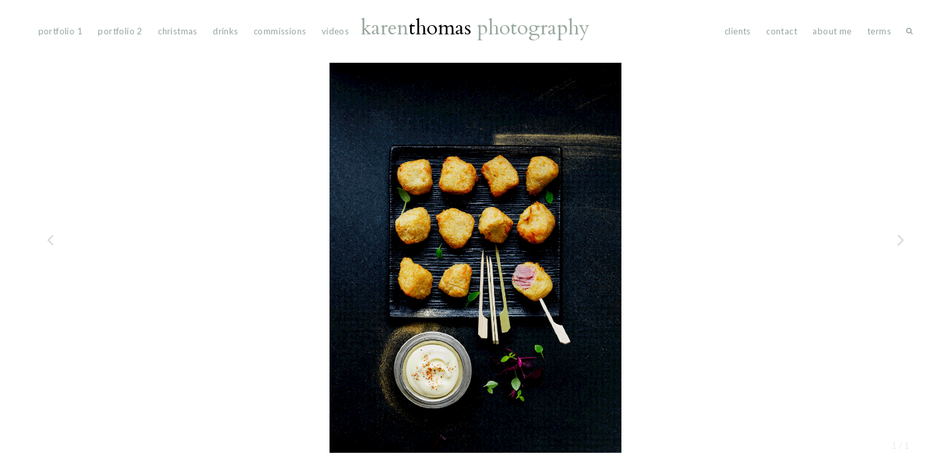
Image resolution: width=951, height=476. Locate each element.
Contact (781, 31)
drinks (225, 31)
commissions (280, 31)
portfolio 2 (120, 31)
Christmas (177, 31)
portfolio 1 (60, 31)
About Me (831, 31)
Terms (879, 31)
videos (335, 31)
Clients (737, 31)
